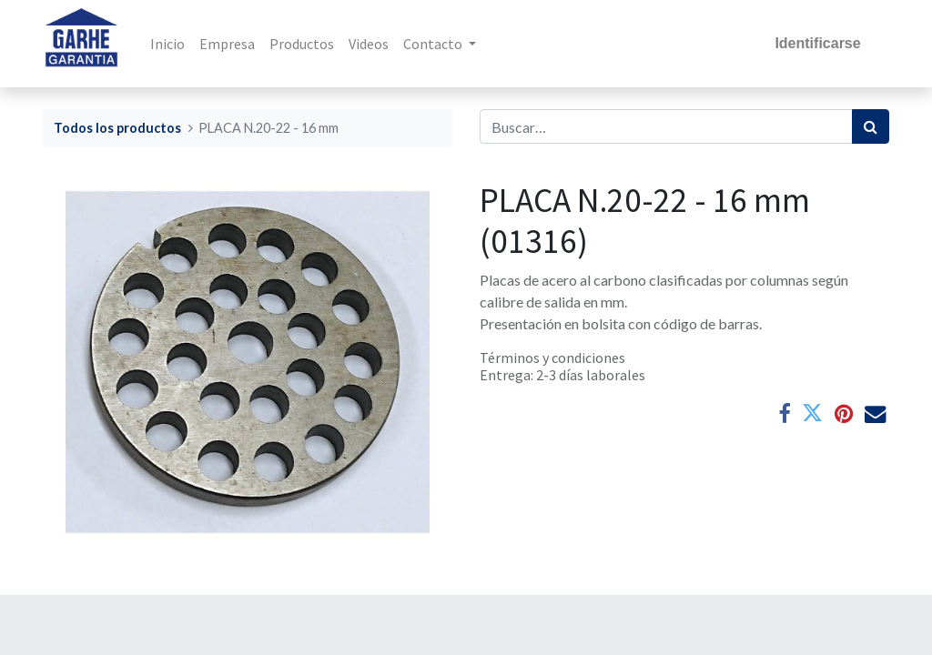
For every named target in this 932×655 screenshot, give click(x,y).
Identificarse (817, 43)
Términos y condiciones (552, 357)
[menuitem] (168, 43)
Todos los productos (117, 128)
